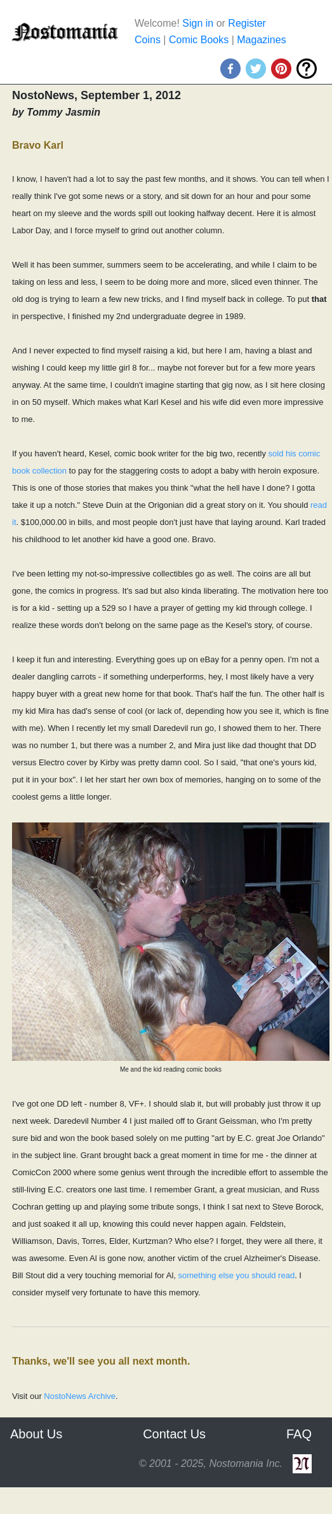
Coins (148, 39)
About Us (36, 1434)
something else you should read (236, 1275)
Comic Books (199, 39)
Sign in (197, 23)
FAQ (299, 1434)
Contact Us (174, 1434)
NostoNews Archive (80, 1396)
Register (247, 23)
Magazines (261, 39)
